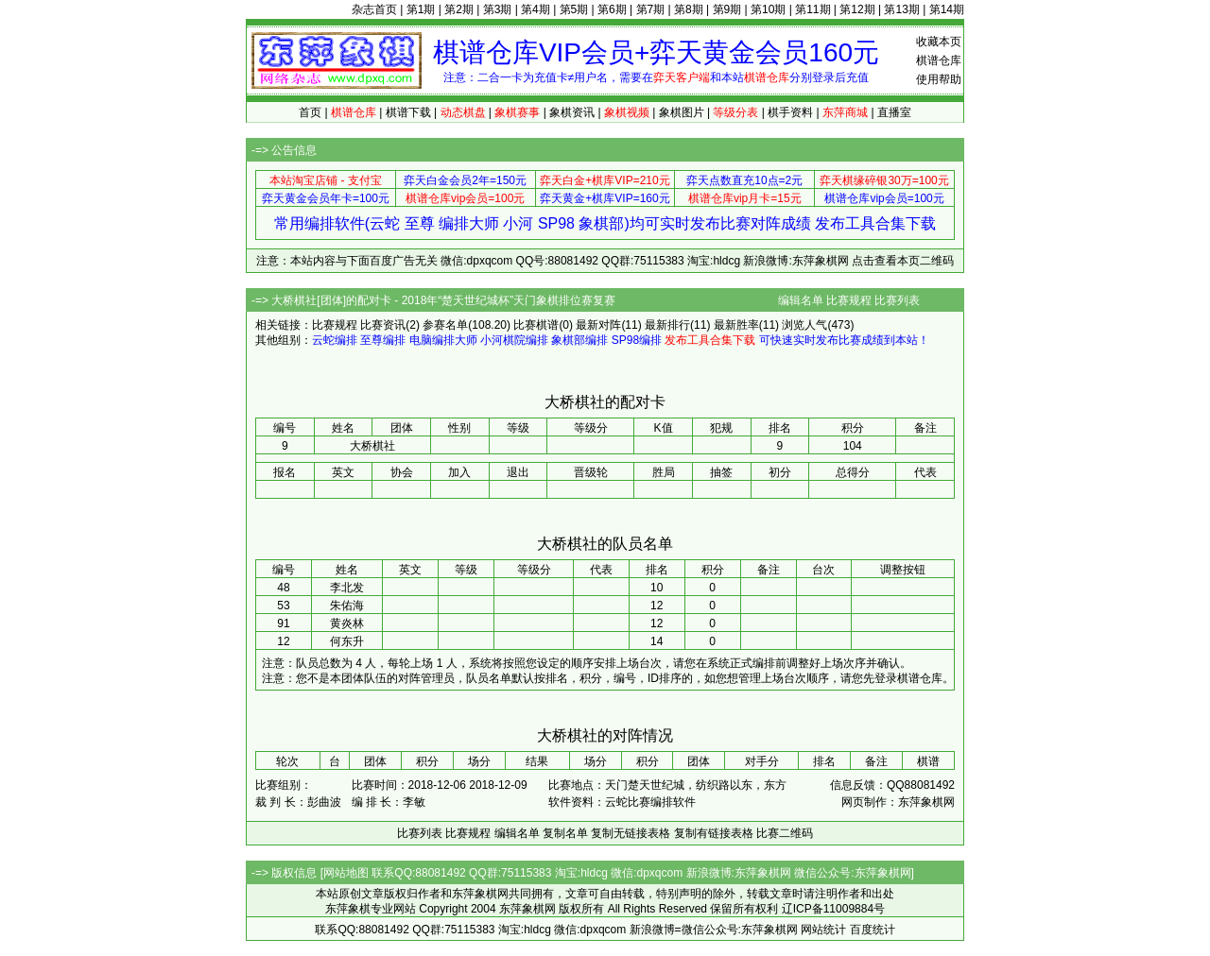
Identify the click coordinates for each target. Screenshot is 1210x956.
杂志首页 (374, 9)
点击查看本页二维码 (903, 260)
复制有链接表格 (713, 833)
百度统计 (872, 929)
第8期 (688, 9)
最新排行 (667, 325)
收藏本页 (938, 41)
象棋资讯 (572, 112)
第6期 (612, 9)
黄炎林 (347, 623)
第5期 (574, 9)
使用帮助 (938, 79)
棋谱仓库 (938, 60)
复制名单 (565, 833)
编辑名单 (800, 300)
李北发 (347, 587)
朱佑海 (347, 605)
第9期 (727, 9)
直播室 (894, 112)
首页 (310, 112)
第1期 (421, 9)
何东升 (347, 641)
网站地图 (346, 872)
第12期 (856, 9)
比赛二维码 (784, 833)
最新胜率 (736, 325)
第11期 (812, 9)
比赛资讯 (383, 325)
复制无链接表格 (630, 833)
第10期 (768, 9)
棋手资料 (790, 112)
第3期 (497, 9)
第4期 (535, 9)
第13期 (901, 9)
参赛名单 (445, 325)
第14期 (946, 9)
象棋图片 (681, 112)
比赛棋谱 (536, 325)
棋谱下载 (408, 112)
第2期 (459, 9)
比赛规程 (849, 300)
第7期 (651, 9)
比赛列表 (897, 300)
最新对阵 (598, 325)
